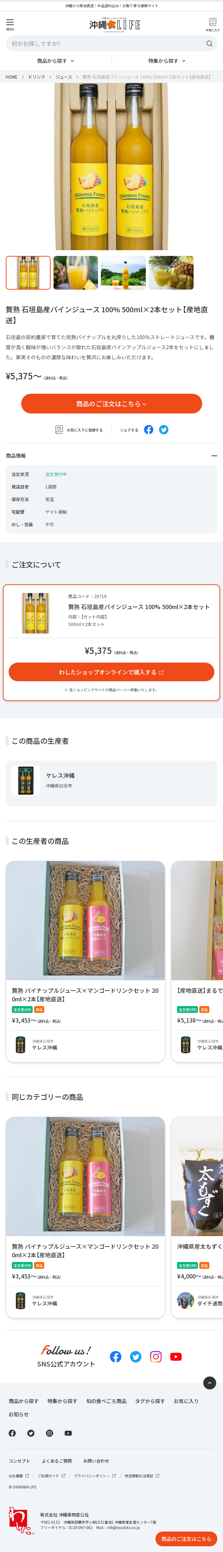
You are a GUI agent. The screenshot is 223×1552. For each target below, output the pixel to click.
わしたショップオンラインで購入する (108, 672)
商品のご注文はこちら (108, 403)
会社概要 (19, 1475)
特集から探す (163, 60)
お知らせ (19, 1414)
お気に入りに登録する (79, 429)
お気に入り (186, 1400)
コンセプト (19, 1461)
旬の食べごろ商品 (106, 1400)
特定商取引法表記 (142, 1475)
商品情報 (111, 455)
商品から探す (52, 60)
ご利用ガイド (52, 1475)
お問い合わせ (96, 1461)
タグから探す (150, 1400)
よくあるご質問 (57, 1461)
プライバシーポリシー (95, 1475)
